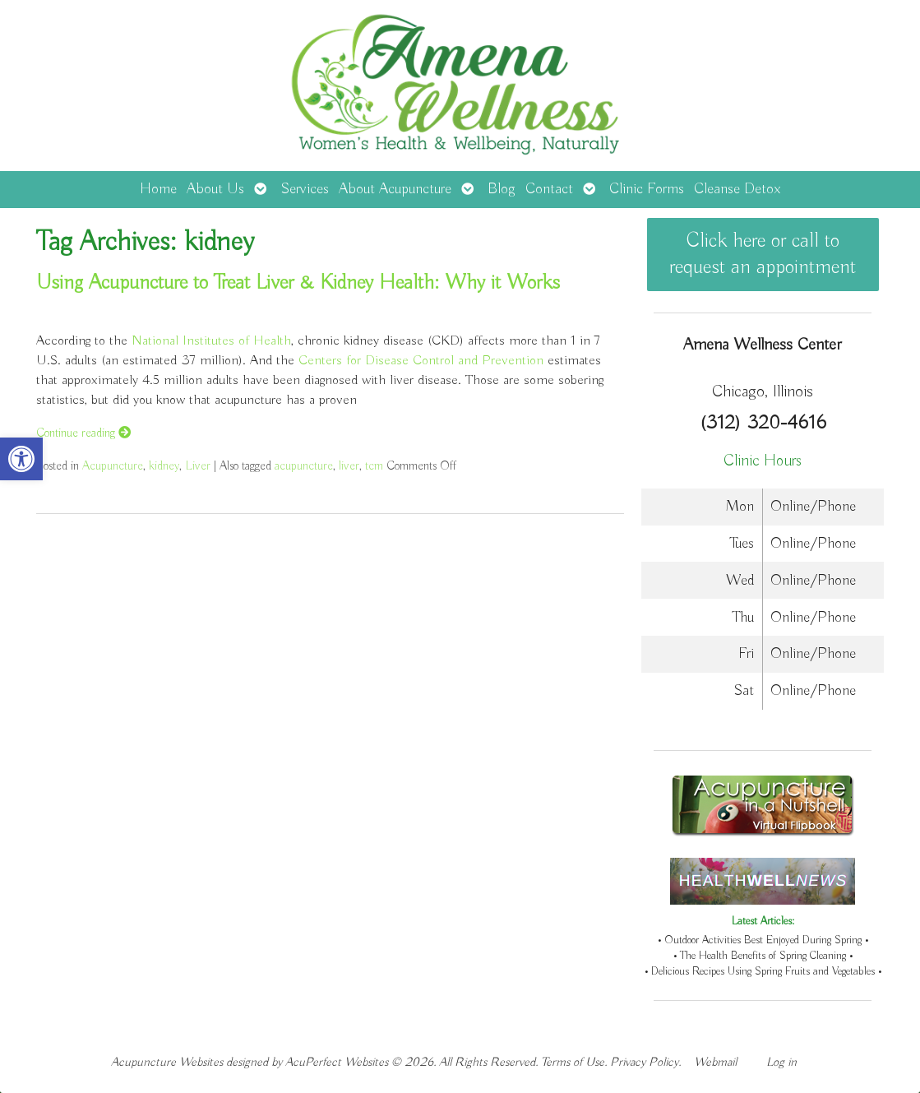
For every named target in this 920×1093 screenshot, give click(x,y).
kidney (164, 466)
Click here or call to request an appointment (762, 254)
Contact (549, 189)
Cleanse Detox (737, 189)
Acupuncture (112, 466)
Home (158, 189)
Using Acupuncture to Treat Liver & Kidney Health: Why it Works (298, 283)
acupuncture (304, 466)
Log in (781, 1062)
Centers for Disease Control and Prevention (420, 360)
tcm (374, 466)
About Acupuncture (395, 189)
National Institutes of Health (211, 341)
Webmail (715, 1062)
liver (349, 466)
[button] (21, 459)
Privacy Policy (644, 1062)
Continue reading (83, 433)
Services (304, 189)
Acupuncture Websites (167, 1062)
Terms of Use (572, 1062)
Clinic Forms (646, 189)
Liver (197, 466)
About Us (215, 189)
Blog (501, 189)
